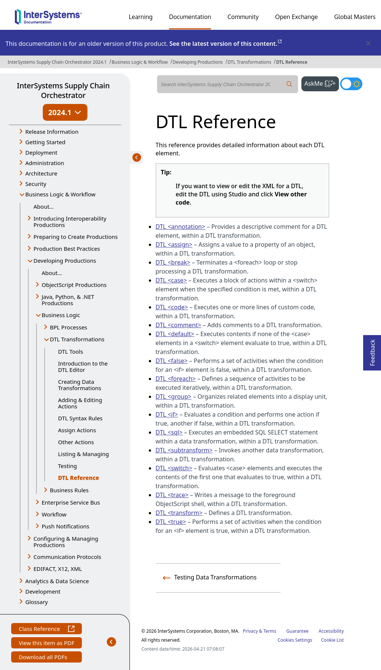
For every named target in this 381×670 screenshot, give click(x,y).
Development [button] (43, 591)
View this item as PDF (46, 643)
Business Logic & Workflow (140, 62)
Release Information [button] (52, 131)
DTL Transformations (249, 62)
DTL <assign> (174, 244)
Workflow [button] (54, 514)
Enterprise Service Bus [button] (71, 502)
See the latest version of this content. (226, 43)
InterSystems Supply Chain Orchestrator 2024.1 (56, 62)
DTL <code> (172, 307)
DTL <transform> (179, 513)
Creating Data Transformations (79, 385)
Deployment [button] (41, 152)
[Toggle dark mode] (351, 84)
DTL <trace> (172, 495)
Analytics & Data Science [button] (57, 581)
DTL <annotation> (180, 226)
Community (243, 16)
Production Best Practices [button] (66, 248)
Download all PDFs (44, 658)
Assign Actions (77, 430)
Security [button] (35, 183)
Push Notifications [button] (65, 526)
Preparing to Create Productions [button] (75, 236)
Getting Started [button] (45, 142)
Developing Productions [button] (64, 260)
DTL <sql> (169, 432)
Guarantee (297, 631)
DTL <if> (167, 414)
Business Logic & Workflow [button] (60, 194)
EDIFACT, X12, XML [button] (57, 568)
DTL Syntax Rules (80, 418)
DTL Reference (291, 62)
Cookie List (332, 640)
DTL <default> (175, 334)
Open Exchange (296, 16)
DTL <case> (171, 280)
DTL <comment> (178, 325)
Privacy (250, 631)
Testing (67, 466)
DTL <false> (172, 361)
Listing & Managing (83, 454)
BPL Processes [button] (68, 327)
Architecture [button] (41, 173)
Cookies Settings (295, 640)
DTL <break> (173, 262)
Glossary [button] (36, 602)
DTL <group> (173, 396)
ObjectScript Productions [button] (74, 284)
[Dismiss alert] (368, 44)
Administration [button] (44, 163)
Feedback (372, 350)
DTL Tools (70, 351)
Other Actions (76, 442)
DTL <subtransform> (184, 450)
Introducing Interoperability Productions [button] (69, 221)
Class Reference (46, 629)
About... (43, 206)
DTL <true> (171, 522)
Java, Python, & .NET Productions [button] (68, 300)
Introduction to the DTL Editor (83, 366)
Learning (141, 16)
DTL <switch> (174, 468)
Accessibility (331, 631)
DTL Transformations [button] (77, 339)
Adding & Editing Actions (80, 403)
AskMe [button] (321, 82)
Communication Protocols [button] (67, 556)
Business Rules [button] (69, 490)
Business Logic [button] (61, 315)
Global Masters (354, 16)
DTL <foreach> (176, 378)
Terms (269, 631)
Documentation (190, 16)
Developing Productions (198, 62)
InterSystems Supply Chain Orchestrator (63, 90)
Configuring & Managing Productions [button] (65, 542)
